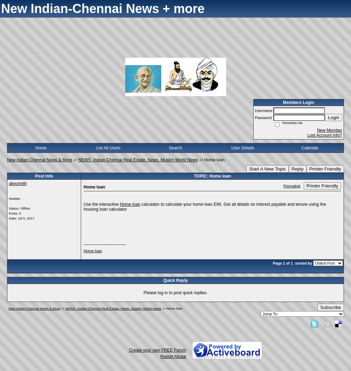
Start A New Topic (267, 169)
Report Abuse (173, 356)
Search (175, 148)
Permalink (292, 186)
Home (41, 148)
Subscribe (330, 307)
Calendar (310, 148)
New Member (329, 130)
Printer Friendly (325, 169)
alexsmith (18, 183)
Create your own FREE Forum (157, 350)
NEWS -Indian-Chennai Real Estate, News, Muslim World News (138, 159)
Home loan (130, 204)
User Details (242, 148)
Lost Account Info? (324, 135)
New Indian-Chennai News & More (39, 159)
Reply (298, 169)
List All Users (108, 148)
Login (333, 117)
